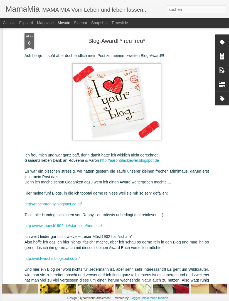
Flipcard (26, 23)
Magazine (45, 23)
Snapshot (99, 23)
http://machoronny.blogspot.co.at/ (53, 169)
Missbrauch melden (155, 298)
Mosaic (64, 23)
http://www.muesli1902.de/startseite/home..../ (63, 190)
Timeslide (120, 23)
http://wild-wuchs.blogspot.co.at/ (52, 223)
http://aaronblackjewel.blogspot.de (129, 125)
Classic (9, 23)
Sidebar (80, 23)
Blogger (134, 298)
